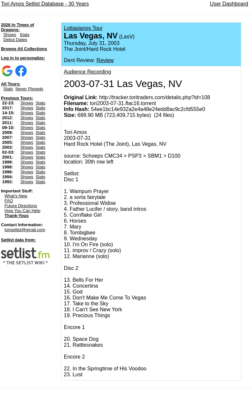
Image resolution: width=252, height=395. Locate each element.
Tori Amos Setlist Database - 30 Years (45, 4)
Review (105, 60)
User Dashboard (229, 4)
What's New (16, 195)
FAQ (9, 200)
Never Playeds (29, 88)
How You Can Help (22, 210)
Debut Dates (15, 39)
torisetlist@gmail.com (25, 229)
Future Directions (21, 205)
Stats (25, 34)
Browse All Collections (24, 48)
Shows (9, 34)
